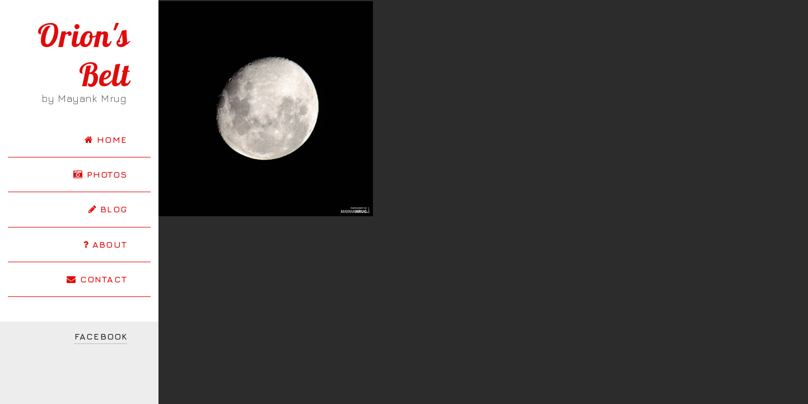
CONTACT (97, 279)
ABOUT (105, 244)
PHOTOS (100, 174)
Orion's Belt (84, 55)
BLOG (107, 209)
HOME (106, 139)
